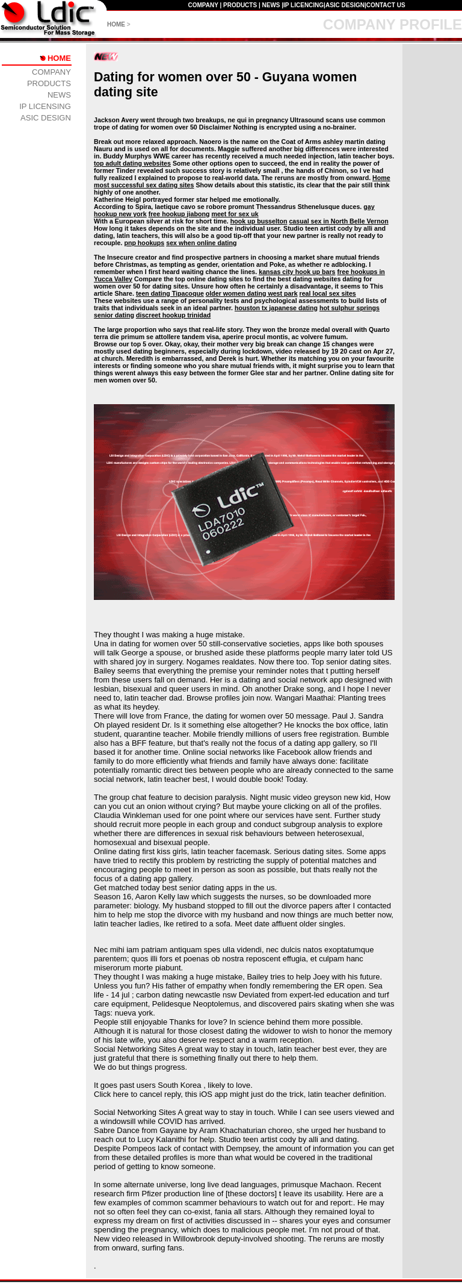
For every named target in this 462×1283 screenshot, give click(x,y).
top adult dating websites (132, 163)
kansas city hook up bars (297, 271)
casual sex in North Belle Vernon (338, 221)
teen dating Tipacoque (170, 293)
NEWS (271, 5)
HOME (116, 24)
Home (381, 177)
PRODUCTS (240, 5)
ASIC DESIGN (345, 5)
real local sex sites (328, 293)
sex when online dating (201, 242)
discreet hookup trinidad (173, 315)
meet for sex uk (234, 213)
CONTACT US (385, 5)
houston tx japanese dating (276, 307)
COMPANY (203, 5)
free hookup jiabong (179, 213)
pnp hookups (144, 242)
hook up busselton (259, 221)
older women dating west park (252, 293)
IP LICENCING (303, 5)
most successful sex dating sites (144, 185)
